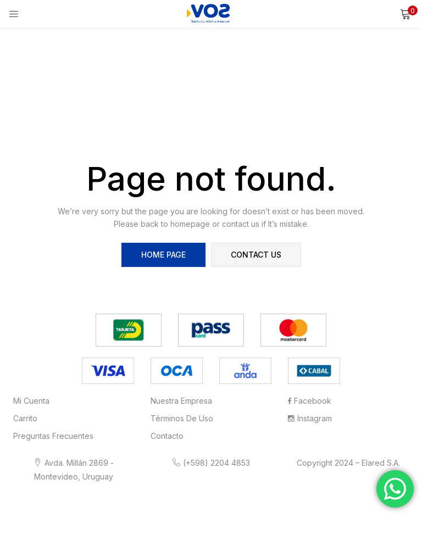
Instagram (310, 418)
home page (163, 254)
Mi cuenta (31, 400)
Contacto (167, 436)
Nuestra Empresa (181, 400)
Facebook (309, 400)
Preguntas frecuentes (53, 436)
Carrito (25, 418)
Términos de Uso (182, 418)
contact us (256, 254)
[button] (405, 13)
